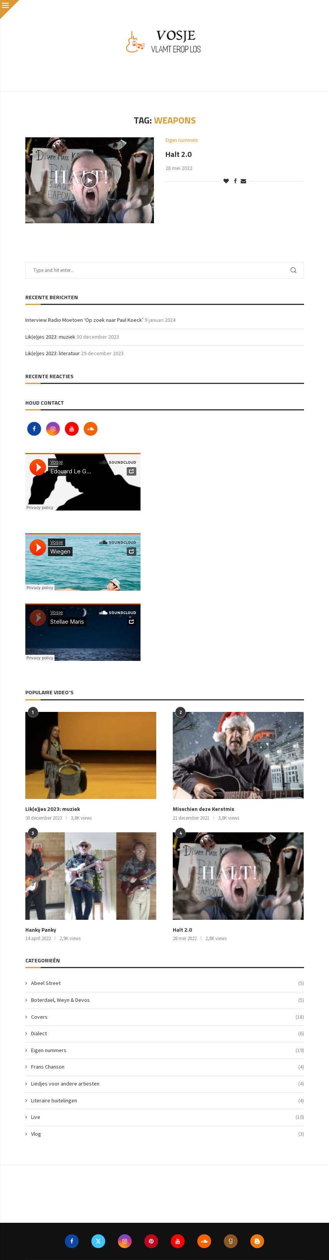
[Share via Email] (243, 181)
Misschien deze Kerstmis (203, 809)
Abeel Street (167, 983)
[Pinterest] (151, 1241)
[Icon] (89, 180)
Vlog (167, 1134)
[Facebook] (34, 428)
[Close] (9, 9)
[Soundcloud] (90, 428)
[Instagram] (53, 428)
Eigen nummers (167, 1050)
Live (167, 1117)
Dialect (167, 1034)
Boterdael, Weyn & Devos (167, 1000)
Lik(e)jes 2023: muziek (50, 336)
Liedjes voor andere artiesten (167, 1084)
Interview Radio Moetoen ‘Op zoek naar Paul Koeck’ (84, 319)
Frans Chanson (167, 1067)
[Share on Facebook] (235, 181)
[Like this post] (226, 181)
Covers (167, 1017)
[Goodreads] (231, 1241)
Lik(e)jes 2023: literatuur (52, 353)
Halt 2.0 (178, 154)
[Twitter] (98, 1241)
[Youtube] (72, 428)
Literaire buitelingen (167, 1101)
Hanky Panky (40, 930)
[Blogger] (257, 1241)
